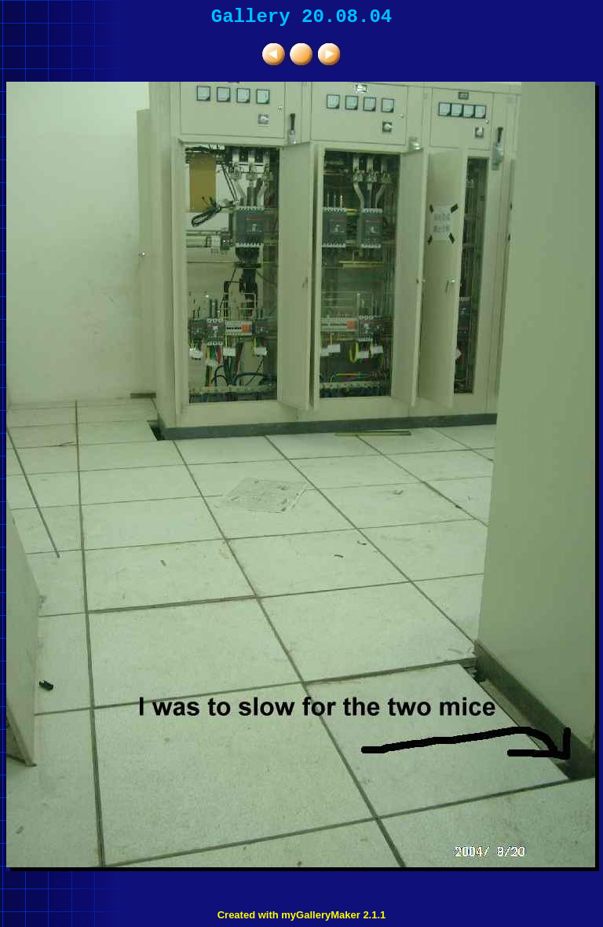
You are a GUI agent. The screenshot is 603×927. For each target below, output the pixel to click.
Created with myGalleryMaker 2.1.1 (301, 915)
